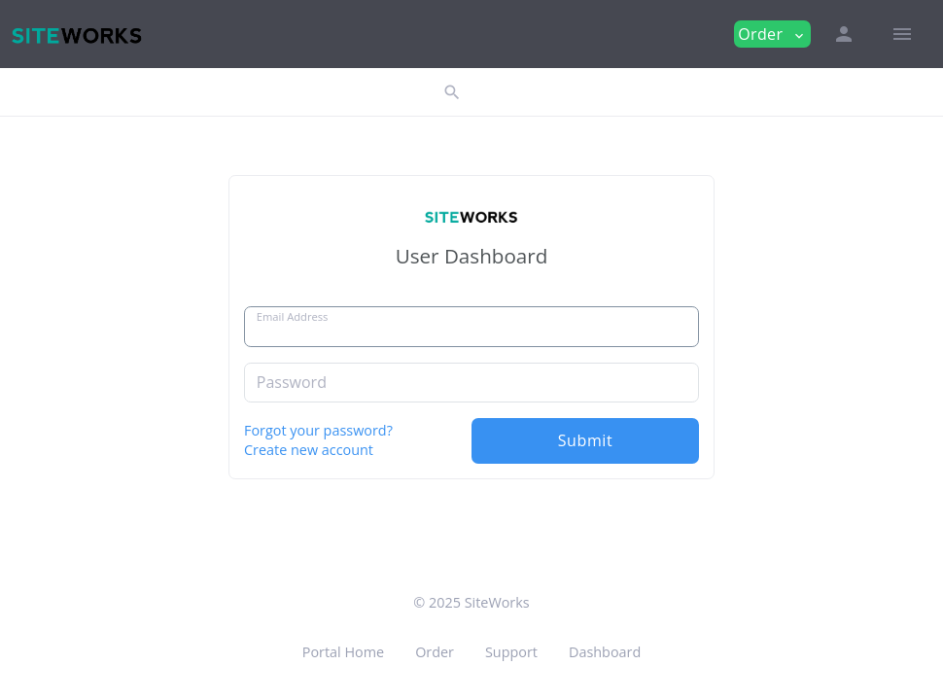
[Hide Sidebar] (902, 34)
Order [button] (772, 34)
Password (292, 382)
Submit (585, 440)
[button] (843, 34)
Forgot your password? (318, 430)
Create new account (308, 449)
